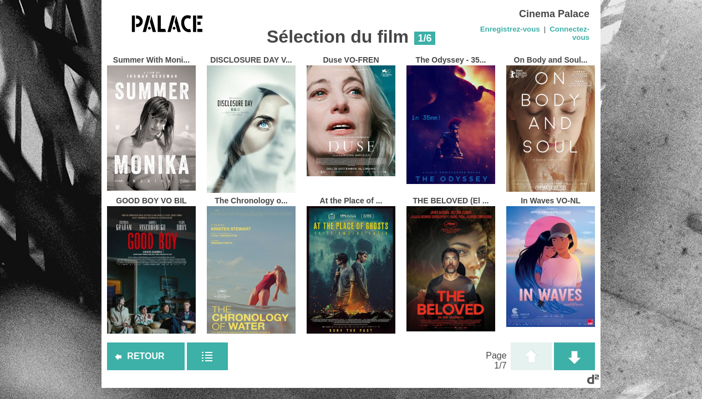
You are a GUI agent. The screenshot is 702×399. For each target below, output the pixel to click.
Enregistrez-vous (510, 29)
